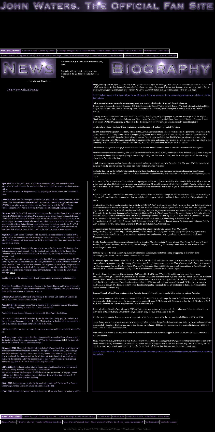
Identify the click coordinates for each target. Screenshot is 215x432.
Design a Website (122, 429)
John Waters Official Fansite (22, 89)
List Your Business (142, 429)
